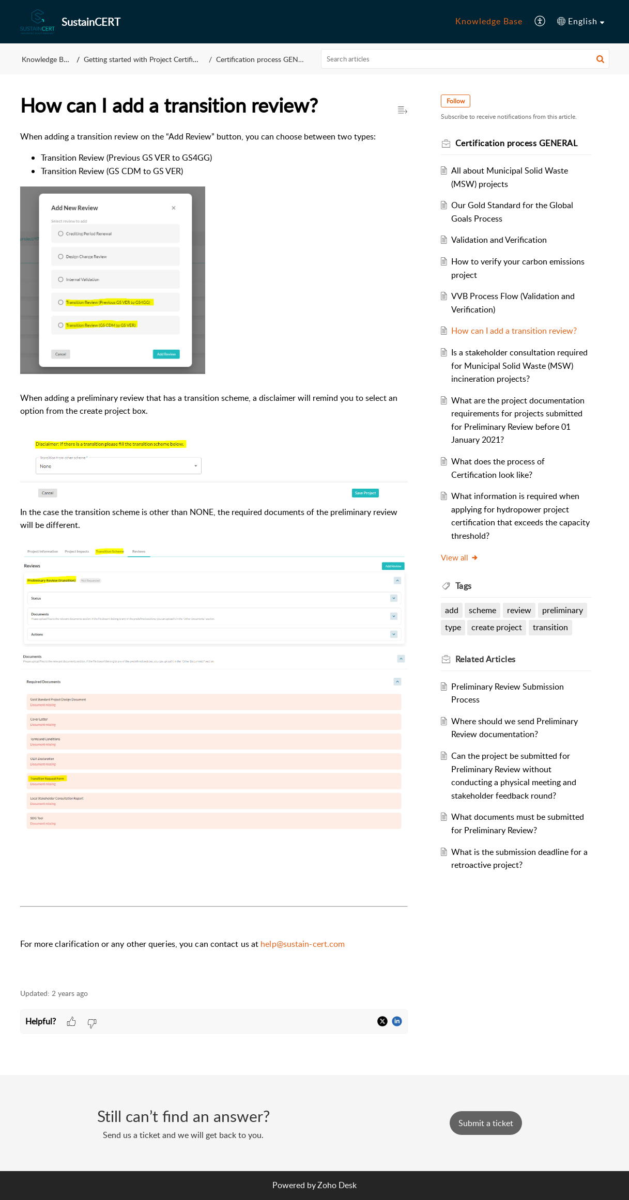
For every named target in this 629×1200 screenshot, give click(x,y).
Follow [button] (456, 101)
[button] (540, 22)
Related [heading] (485, 659)
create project (496, 627)
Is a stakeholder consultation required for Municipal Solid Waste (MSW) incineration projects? (519, 365)
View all (460, 557)
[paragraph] (214, 553)
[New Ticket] (486, 1123)
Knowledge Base (489, 21)
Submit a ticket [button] (485, 1123)
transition (550, 627)
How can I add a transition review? (514, 330)
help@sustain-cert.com (302, 943)
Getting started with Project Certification (148, 59)
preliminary (562, 610)
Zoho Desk (337, 1185)
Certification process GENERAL (265, 59)
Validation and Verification (499, 239)
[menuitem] (489, 22)
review (519, 610)
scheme (482, 610)
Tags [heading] (463, 585)
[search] (465, 59)
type (453, 627)
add (451, 610)
